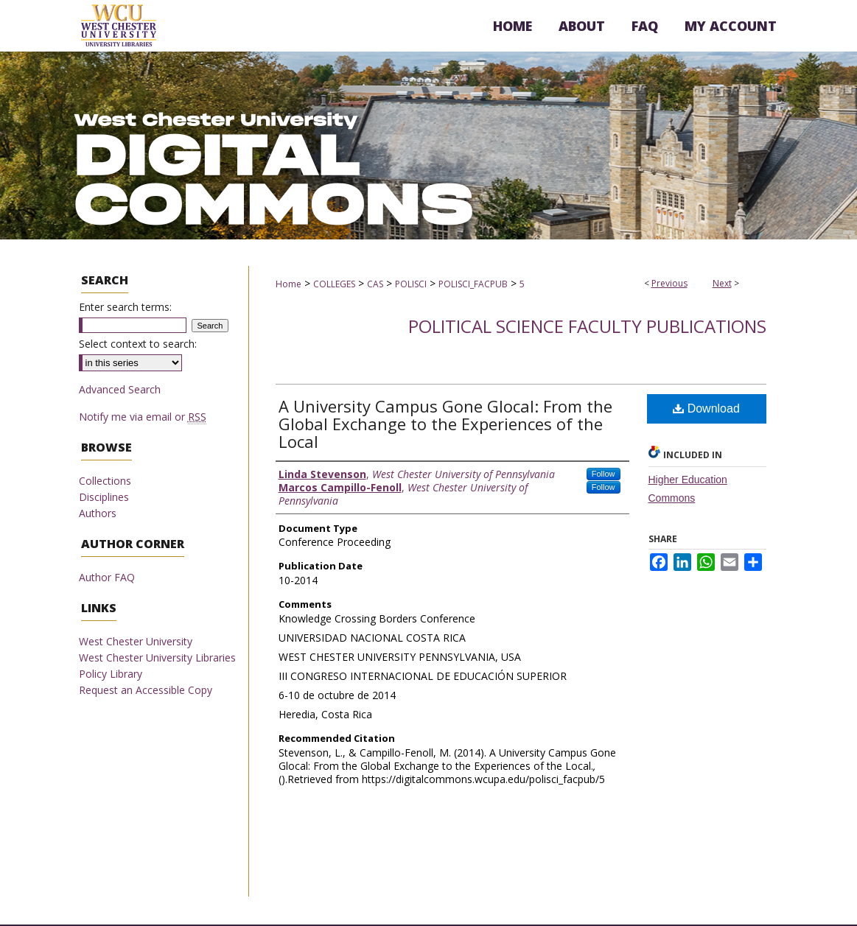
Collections (105, 481)
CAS (375, 284)
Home (288, 284)
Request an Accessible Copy (145, 690)
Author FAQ (107, 577)
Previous (669, 283)
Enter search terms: (125, 307)
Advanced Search (120, 389)
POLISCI (411, 284)
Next (722, 283)
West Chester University (135, 641)
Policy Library (110, 674)
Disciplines (104, 497)
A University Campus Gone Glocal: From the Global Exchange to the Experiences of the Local (445, 423)
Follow (603, 473)
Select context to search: (138, 344)
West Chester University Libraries (157, 657)
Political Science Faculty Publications (587, 326)
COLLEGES (334, 284)
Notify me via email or (142, 417)
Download (706, 408)
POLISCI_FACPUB (473, 284)
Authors (97, 513)
